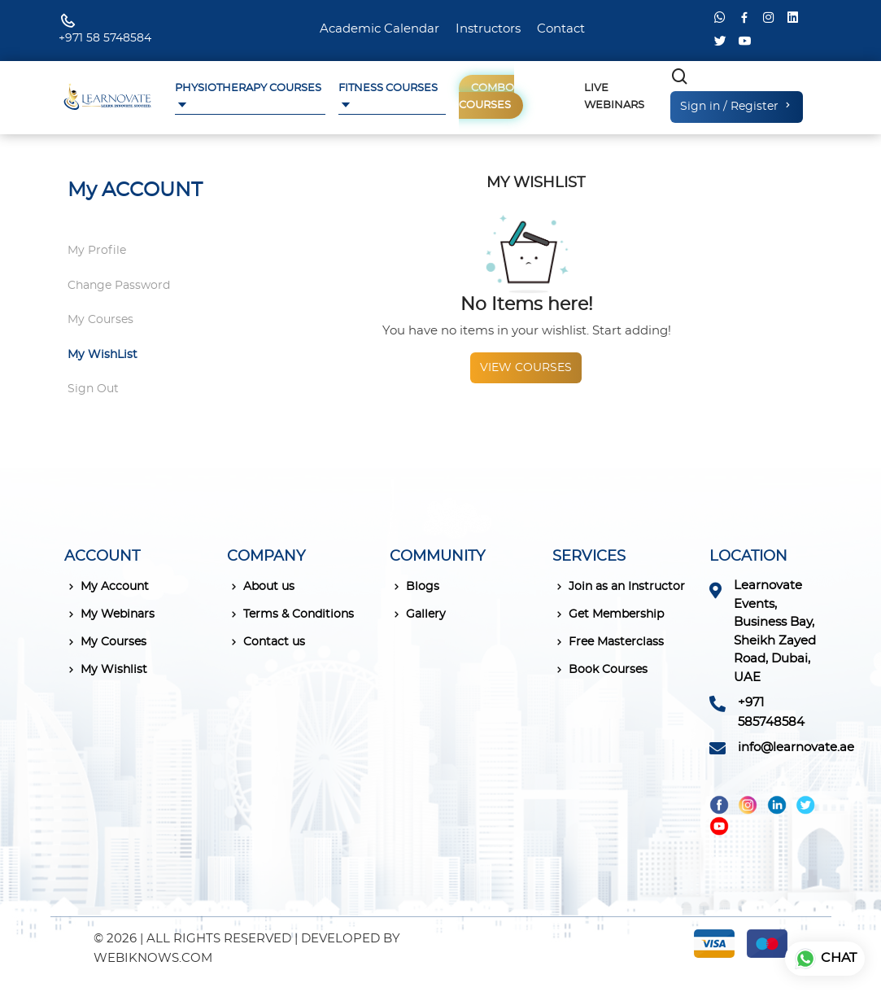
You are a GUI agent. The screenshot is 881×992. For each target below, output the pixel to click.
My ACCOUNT (135, 190)
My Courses (100, 320)
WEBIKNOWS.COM (153, 958)
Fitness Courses (388, 88)
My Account (106, 586)
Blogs (414, 586)
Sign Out (93, 389)
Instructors (488, 29)
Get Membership (608, 614)
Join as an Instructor (618, 586)
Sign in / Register (736, 105)
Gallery (418, 614)
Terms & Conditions (290, 614)
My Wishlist (105, 669)
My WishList (102, 355)
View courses (526, 368)
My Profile (97, 250)
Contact (561, 29)
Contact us (266, 642)
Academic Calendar (379, 29)
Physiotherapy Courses (248, 88)
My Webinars (109, 614)
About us (260, 586)
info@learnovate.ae (796, 747)
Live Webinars (614, 97)
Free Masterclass (608, 642)
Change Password (119, 285)
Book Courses (600, 669)
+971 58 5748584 (105, 38)
